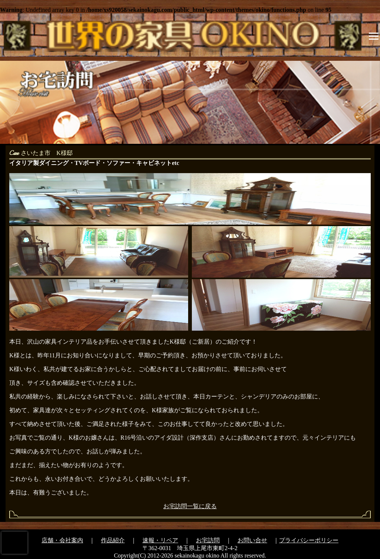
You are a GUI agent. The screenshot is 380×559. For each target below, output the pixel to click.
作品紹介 (113, 540)
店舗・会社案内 (62, 540)
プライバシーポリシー (308, 540)
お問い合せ (252, 540)
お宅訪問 (208, 540)
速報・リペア (160, 540)
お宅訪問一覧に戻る (190, 506)
